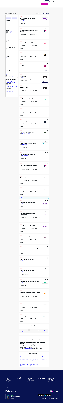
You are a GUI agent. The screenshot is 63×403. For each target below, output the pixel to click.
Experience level (8, 69)
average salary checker (28, 348)
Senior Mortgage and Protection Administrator (27, 214)
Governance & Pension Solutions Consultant (27, 19)
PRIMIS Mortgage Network (26, 133)
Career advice (8, 381)
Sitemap (7, 387)
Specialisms (8, 56)
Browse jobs (7, 378)
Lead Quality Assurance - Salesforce (28, 316)
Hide (7, 46)
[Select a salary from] (11, 24)
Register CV (47, 1)
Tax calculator (8, 382)
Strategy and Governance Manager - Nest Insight (30, 293)
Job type (7, 30)
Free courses (29, 379)
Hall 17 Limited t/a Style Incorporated (45, 178)
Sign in (26, 345)
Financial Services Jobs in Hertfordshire (43, 360)
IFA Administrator (24, 177)
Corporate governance (41, 377)
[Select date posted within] (11, 54)
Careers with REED (50, 379)
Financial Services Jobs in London (29, 6)
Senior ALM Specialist (25, 121)
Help (27, 373)
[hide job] (47, 16)
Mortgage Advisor (24, 65)
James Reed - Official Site (51, 380)
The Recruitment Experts (25, 77)
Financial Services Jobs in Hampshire (34, 357)
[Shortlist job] (45, 16)
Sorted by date (38, 13)
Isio (22, 249)
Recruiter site (18, 373)
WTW (23, 20)
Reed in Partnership (51, 378)
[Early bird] (14, 18)
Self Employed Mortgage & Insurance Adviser (29, 31)
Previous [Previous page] (23, 331)
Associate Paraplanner (25, 189)
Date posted (8, 52)
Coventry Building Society (25, 155)
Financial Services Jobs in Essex (34, 365)
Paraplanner (23, 54)
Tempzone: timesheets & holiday (52, 373)
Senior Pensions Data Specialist (27, 202)
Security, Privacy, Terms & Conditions (53, 398)
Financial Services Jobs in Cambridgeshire (34, 360)
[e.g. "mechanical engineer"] (15, 4)
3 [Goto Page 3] (31, 330)
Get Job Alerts (23, 197)
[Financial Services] (8, 18)
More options (8, 72)
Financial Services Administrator (27, 304)
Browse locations (8, 379)
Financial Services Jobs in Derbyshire (34, 362)
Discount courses (29, 378)
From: (7, 22)
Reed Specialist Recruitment (52, 377)
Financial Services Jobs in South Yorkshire (43, 357)
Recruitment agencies (19, 377)
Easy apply (45, 36)
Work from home (8, 377)
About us (39, 373)
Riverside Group (24, 144)
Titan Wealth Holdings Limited (26, 215)
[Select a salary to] (11, 27)
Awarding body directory (30, 380)
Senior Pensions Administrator (27, 259)
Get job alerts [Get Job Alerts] (45, 13)
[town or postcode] (33, 4)
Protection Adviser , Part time (27, 42)
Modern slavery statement (41, 378)
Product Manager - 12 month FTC (27, 154)
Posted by (7, 40)
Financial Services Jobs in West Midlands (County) (42, 6)
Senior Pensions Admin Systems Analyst (29, 248)
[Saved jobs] (55, 1)
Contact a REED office (9, 386)
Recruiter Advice (19, 378)
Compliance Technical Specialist (27, 132)
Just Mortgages (24, 66)
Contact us (7, 373)
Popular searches (8, 380)
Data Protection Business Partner (28, 143)
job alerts (24, 344)
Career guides (29, 381)
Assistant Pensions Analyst (26, 98)
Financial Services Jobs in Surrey (24, 365)
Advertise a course (29, 382)
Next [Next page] (44, 331)
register (28, 345)
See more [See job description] (22, 37)
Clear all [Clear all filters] (15, 16)
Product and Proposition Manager (28, 237)
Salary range (8, 20)
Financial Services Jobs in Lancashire (17, 6)
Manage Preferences (44, 398)
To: (6, 25)
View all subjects (29, 377)
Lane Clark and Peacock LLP (26, 122)
